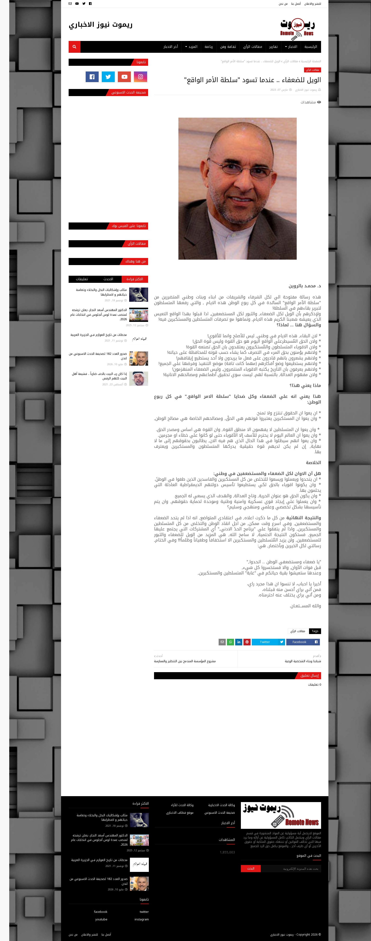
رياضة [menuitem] (199, 47)
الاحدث (99, 279)
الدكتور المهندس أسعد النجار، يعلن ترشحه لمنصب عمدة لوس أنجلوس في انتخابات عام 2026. (89, 314)
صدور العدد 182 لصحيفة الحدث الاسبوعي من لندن (89, 356)
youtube (92, 919)
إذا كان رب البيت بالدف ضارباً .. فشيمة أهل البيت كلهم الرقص (90, 376)
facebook (91, 912)
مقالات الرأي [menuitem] (243, 47)
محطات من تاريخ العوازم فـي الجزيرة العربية (89, 335)
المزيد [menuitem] (183, 47)
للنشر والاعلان (303, 3)
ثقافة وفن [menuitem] (219, 47)
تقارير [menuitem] (264, 47)
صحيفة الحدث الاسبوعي (210, 813)
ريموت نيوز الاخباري (91, 24)
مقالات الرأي (281, 61)
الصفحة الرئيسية (302, 61)
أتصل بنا (287, 3)
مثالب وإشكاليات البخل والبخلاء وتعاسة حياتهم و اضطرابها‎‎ (92, 292)
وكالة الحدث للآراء (173, 805)
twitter (135, 912)
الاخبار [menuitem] (283, 47)
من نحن (273, 3)
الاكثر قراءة (125, 279)
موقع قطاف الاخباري (170, 813)
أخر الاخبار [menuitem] (162, 47)
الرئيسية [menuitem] (301, 47)
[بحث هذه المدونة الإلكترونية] (282, 868)
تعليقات (73, 279)
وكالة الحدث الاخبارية (212, 805)
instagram (132, 919)
